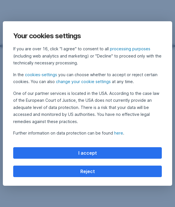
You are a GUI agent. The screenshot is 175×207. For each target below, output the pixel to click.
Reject (87, 171)
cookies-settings (41, 74)
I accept (87, 153)
